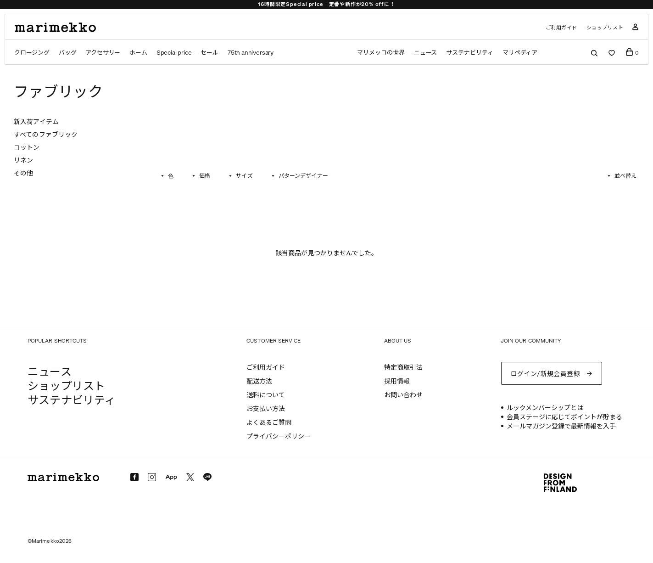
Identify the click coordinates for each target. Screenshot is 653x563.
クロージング (32, 52)
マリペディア (520, 52)
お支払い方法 (265, 409)
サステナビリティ (469, 52)
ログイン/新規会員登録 (545, 374)
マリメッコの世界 (380, 52)
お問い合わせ (403, 395)
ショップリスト (605, 28)
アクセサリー (102, 52)
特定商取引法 (403, 368)
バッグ (67, 52)
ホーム (138, 52)
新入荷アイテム (36, 122)
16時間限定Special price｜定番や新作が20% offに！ (326, 4)
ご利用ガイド (561, 28)
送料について (265, 395)
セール (209, 52)
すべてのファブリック (46, 135)
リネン (23, 160)
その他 (23, 173)
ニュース (425, 52)
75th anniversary (250, 52)
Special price (174, 52)
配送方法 (259, 381)
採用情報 (397, 381)
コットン (27, 148)
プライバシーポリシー (278, 436)
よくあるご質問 (268, 423)
